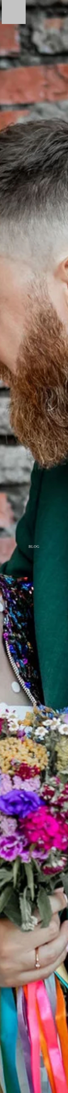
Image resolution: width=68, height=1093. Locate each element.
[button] (65, 12)
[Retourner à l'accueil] (14, 12)
